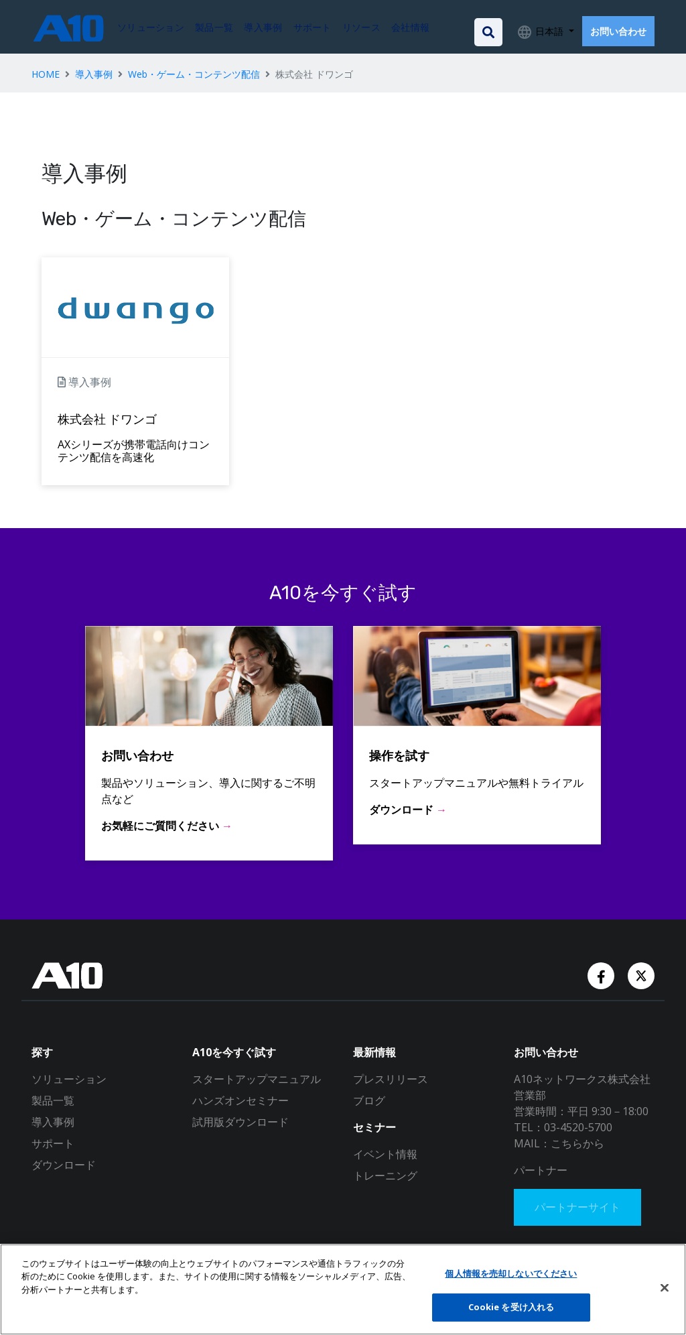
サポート (52, 1143)
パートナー (540, 1170)
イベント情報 (385, 1154)
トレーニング (385, 1175)
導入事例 (94, 74)
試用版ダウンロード (240, 1122)
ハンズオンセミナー (240, 1100)
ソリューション (69, 1079)
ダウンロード (63, 1164)
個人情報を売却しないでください (511, 1273)
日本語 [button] (549, 31)
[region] (343, 1289)
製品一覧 (52, 1100)
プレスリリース (390, 1079)
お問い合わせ (618, 31)
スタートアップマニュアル (256, 1079)
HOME (45, 74)
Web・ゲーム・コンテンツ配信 (194, 74)
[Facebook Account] (602, 974)
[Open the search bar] (488, 32)
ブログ (369, 1100)
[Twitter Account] (641, 974)
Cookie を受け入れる (511, 1307)
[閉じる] (664, 1287)
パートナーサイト (578, 1207)
